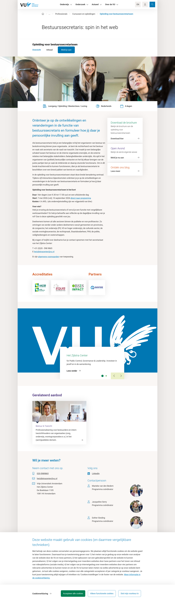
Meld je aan (66, 50)
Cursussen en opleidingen (83, 14)
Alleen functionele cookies (101, 593)
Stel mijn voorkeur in (130, 593)
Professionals (61, 14)
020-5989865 (43, 473)
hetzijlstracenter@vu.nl (44, 251)
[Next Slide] (121, 376)
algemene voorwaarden (48, 256)
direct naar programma (81, 198)
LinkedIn (96, 473)
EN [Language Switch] (138, 4)
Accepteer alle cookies (73, 593)
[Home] (43, 14)
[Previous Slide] (114, 376)
